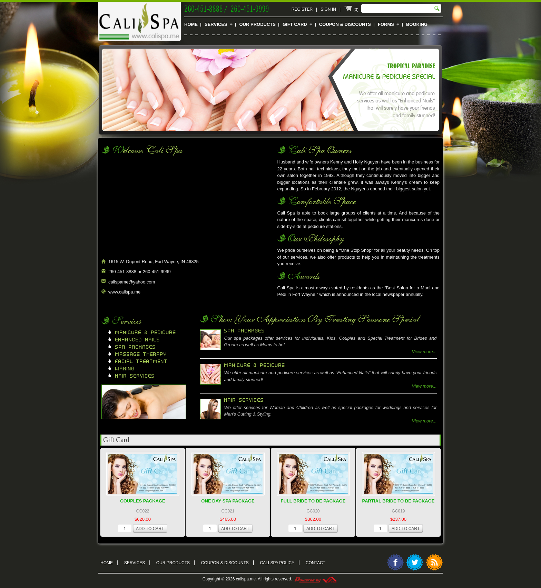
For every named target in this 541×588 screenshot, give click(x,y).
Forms (386, 24)
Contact (315, 562)
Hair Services (135, 376)
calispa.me (246, 579)
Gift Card (295, 24)
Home (191, 24)
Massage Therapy (141, 354)
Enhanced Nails (137, 340)
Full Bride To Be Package (313, 501)
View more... (424, 351)
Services (216, 24)
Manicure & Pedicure (145, 333)
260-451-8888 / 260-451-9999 (226, 8)
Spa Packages (135, 347)
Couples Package (142, 501)
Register (302, 9)
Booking (416, 24)
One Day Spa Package (227, 501)
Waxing (125, 369)
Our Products (257, 24)
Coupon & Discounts (345, 24)
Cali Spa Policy (279, 562)
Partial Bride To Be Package (398, 501)
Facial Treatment (141, 362)
